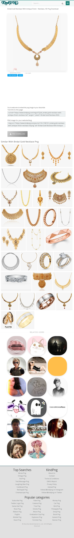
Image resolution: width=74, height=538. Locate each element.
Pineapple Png (56, 509)
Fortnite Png (37, 520)
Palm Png (37, 500)
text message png (22, 481)
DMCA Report (52, 481)
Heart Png (17, 520)
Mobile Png (17, 517)
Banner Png (56, 520)
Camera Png (37, 503)
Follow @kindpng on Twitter (52, 492)
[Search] (62, 3)
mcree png (22, 473)
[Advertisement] (37, 91)
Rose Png (17, 509)
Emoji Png (56, 512)
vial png (22, 479)
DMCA (20, 75)
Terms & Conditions (52, 479)
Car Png (57, 503)
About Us (51, 473)
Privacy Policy (52, 484)
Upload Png (52, 487)
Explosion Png (37, 517)
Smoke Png (37, 509)
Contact (52, 476)
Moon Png (37, 512)
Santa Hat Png (17, 506)
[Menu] (68, 3)
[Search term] (48, 3)
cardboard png (22, 487)
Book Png (56, 514)
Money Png (57, 500)
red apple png (22, 490)
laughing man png (22, 484)
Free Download (17, 134)
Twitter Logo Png (17, 503)
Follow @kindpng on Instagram (52, 490)
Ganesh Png (56, 517)
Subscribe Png (17, 500)
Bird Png (57, 506)
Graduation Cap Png (37, 514)
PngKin (17, 514)
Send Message (12, 75)
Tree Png (37, 506)
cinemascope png (22, 492)
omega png (22, 476)
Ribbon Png (17, 512)
